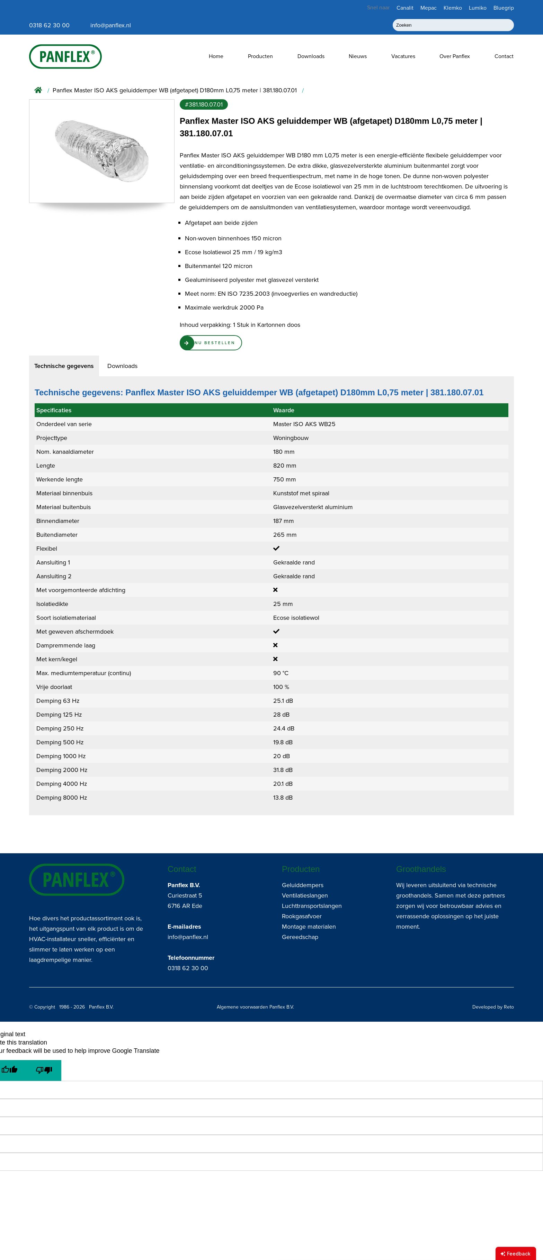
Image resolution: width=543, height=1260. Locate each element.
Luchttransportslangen (312, 905)
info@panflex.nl (188, 936)
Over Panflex (454, 56)
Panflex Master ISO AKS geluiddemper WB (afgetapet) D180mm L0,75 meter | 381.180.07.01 (175, 90)
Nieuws (358, 56)
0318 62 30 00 (188, 968)
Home (216, 56)
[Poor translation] (44, 1070)
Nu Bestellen (222, 344)
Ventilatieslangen (305, 895)
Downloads (310, 56)
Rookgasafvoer (302, 916)
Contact (504, 56)
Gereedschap (300, 936)
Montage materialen (309, 926)
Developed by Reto (493, 1007)
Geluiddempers (302, 885)
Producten (260, 56)
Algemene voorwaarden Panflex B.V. (255, 1007)
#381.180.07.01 (204, 104)
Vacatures (403, 56)
